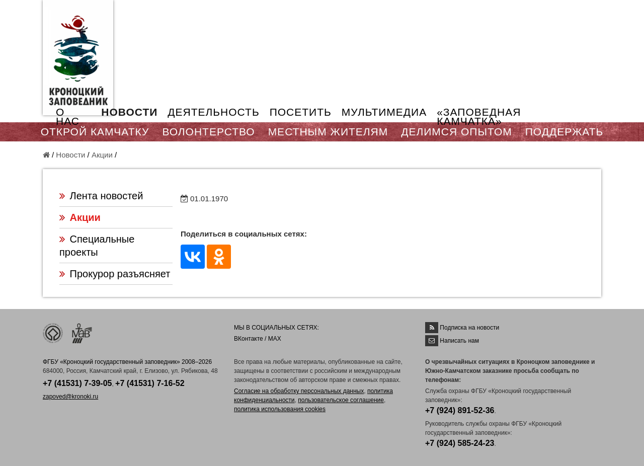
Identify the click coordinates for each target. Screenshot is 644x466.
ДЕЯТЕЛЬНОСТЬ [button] (213, 112)
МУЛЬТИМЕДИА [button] (384, 112)
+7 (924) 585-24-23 (459, 443)
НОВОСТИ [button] (129, 112)
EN (578, 13)
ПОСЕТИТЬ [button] (301, 112)
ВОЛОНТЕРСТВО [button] (208, 131)
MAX (274, 338)
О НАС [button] (67, 116)
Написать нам (459, 340)
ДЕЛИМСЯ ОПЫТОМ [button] (456, 131)
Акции (102, 154)
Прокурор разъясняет (120, 273)
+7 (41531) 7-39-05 (77, 383)
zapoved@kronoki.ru (70, 396)
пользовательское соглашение (341, 400)
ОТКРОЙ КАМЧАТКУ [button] (95, 131)
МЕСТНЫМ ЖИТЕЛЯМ (328, 131)
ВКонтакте (248, 338)
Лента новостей (106, 195)
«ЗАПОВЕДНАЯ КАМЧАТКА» (479, 116)
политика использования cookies (280, 409)
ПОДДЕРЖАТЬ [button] (564, 131)
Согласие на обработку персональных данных (299, 391)
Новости (70, 154)
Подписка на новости (469, 327)
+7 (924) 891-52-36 (459, 410)
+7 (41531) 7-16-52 (149, 383)
